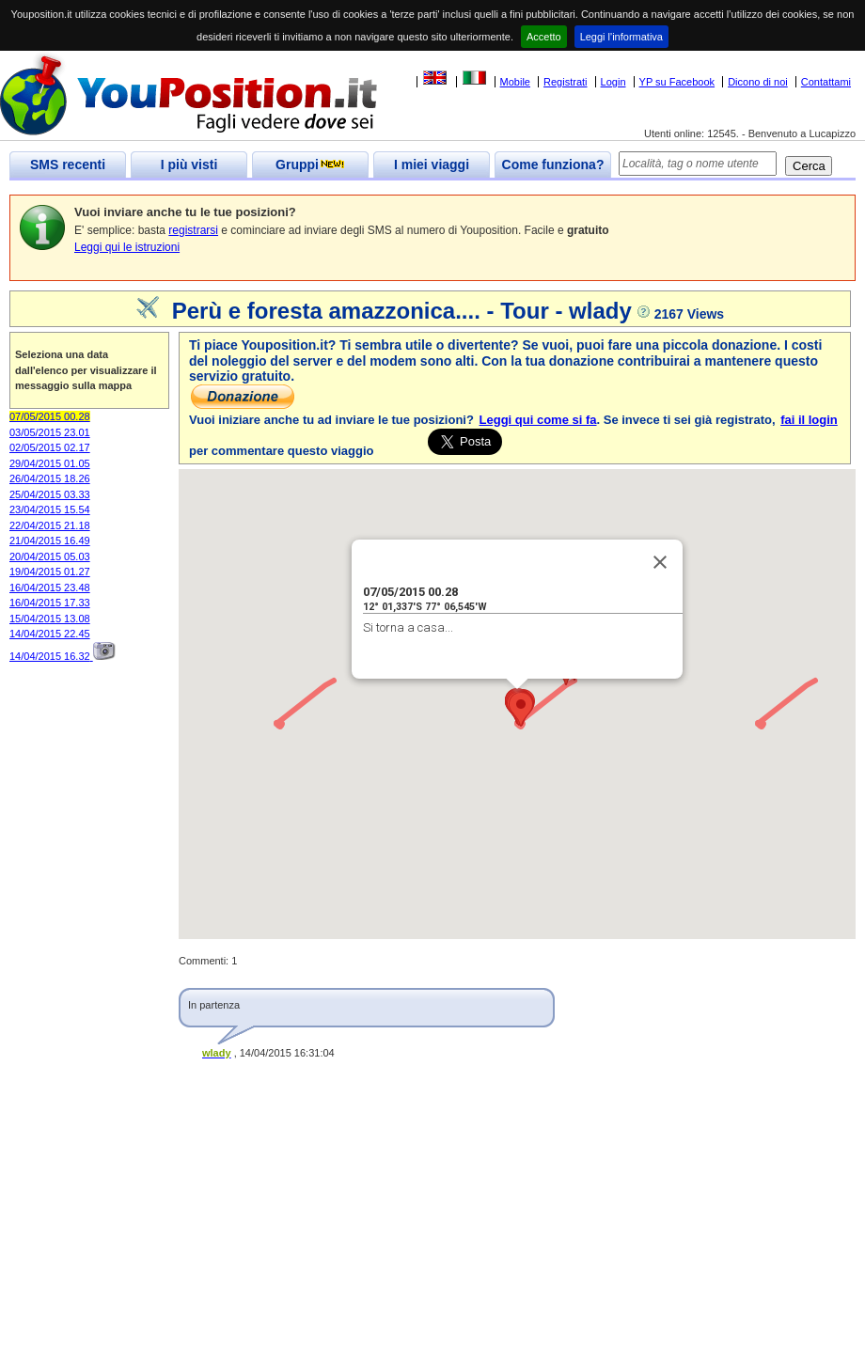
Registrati (565, 81)
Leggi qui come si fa (538, 420)
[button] (521, 709)
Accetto (544, 36)
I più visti (189, 164)
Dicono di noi (758, 81)
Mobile (515, 81)
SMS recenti (67, 164)
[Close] (660, 562)
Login (613, 81)
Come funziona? (553, 164)
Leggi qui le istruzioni (127, 247)
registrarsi (193, 230)
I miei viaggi (431, 164)
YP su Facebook (677, 81)
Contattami (826, 81)
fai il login (809, 420)
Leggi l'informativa (621, 36)
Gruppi (310, 164)
